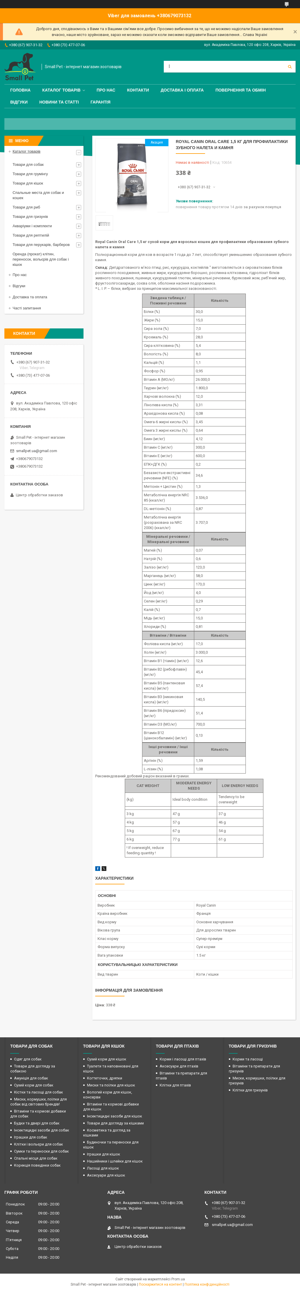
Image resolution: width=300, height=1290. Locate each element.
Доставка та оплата (30, 297)
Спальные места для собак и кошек (38, 195)
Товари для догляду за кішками (115, 1123)
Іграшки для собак (30, 1137)
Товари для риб (26, 207)
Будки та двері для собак (36, 1123)
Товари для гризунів (30, 216)
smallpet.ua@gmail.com (36, 451)
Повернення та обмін (240, 90)
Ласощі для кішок (103, 1168)
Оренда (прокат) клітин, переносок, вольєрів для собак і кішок (41, 259)
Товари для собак (28, 164)
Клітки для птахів (175, 1085)
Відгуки (19, 102)
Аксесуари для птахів (179, 1066)
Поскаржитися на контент (160, 1284)
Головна (20, 90)
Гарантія (100, 102)
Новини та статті (59, 102)
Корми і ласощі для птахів (183, 1059)
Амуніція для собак (31, 1078)
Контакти (138, 90)
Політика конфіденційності (207, 1284)
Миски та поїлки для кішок (111, 1085)
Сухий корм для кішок (106, 1059)
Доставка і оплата (182, 90)
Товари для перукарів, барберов (41, 244)
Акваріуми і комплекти (32, 226)
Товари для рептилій (31, 235)
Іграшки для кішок (103, 1154)
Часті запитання (27, 308)
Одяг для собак (28, 1059)
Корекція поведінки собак (37, 1165)
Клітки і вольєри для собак (38, 1144)
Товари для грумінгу (30, 174)
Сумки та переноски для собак (41, 1151)
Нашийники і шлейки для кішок (115, 1161)
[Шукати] (290, 67)
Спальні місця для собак (35, 1158)
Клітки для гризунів (250, 1090)
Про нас (106, 90)
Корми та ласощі (248, 1059)
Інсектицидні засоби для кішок (114, 1116)
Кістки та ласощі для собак (38, 1092)
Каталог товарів (61, 90)
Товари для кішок (28, 183)
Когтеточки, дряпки (104, 1078)
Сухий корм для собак (33, 1085)
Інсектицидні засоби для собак (41, 1130)
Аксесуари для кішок (106, 1175)
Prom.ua (178, 1279)
